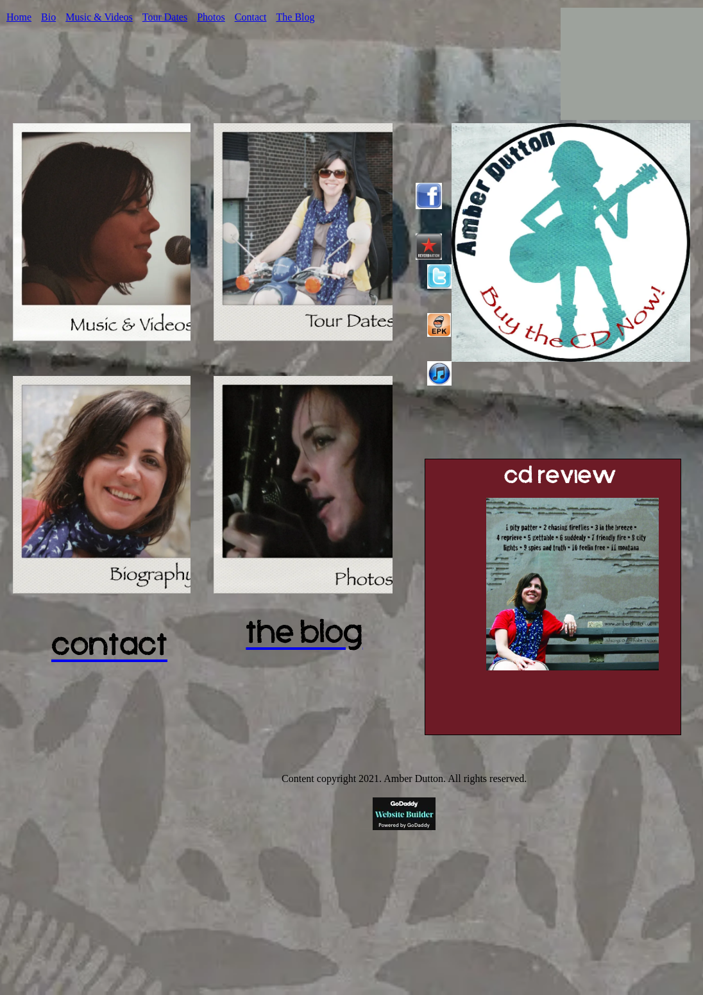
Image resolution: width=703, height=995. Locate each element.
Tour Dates (164, 17)
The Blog (295, 17)
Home (18, 17)
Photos (211, 17)
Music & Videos (99, 17)
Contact (251, 17)
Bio (48, 17)
